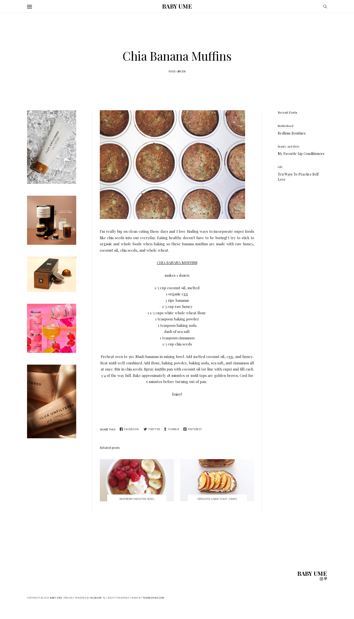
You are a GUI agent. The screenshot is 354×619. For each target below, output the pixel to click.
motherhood (285, 126)
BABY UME (177, 6)
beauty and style (288, 146)
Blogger (96, 597)
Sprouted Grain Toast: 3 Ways (217, 499)
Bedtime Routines (292, 133)
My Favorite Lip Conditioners (301, 153)
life (280, 167)
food (172, 71)
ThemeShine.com (153, 597)
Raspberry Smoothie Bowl (136, 499)
